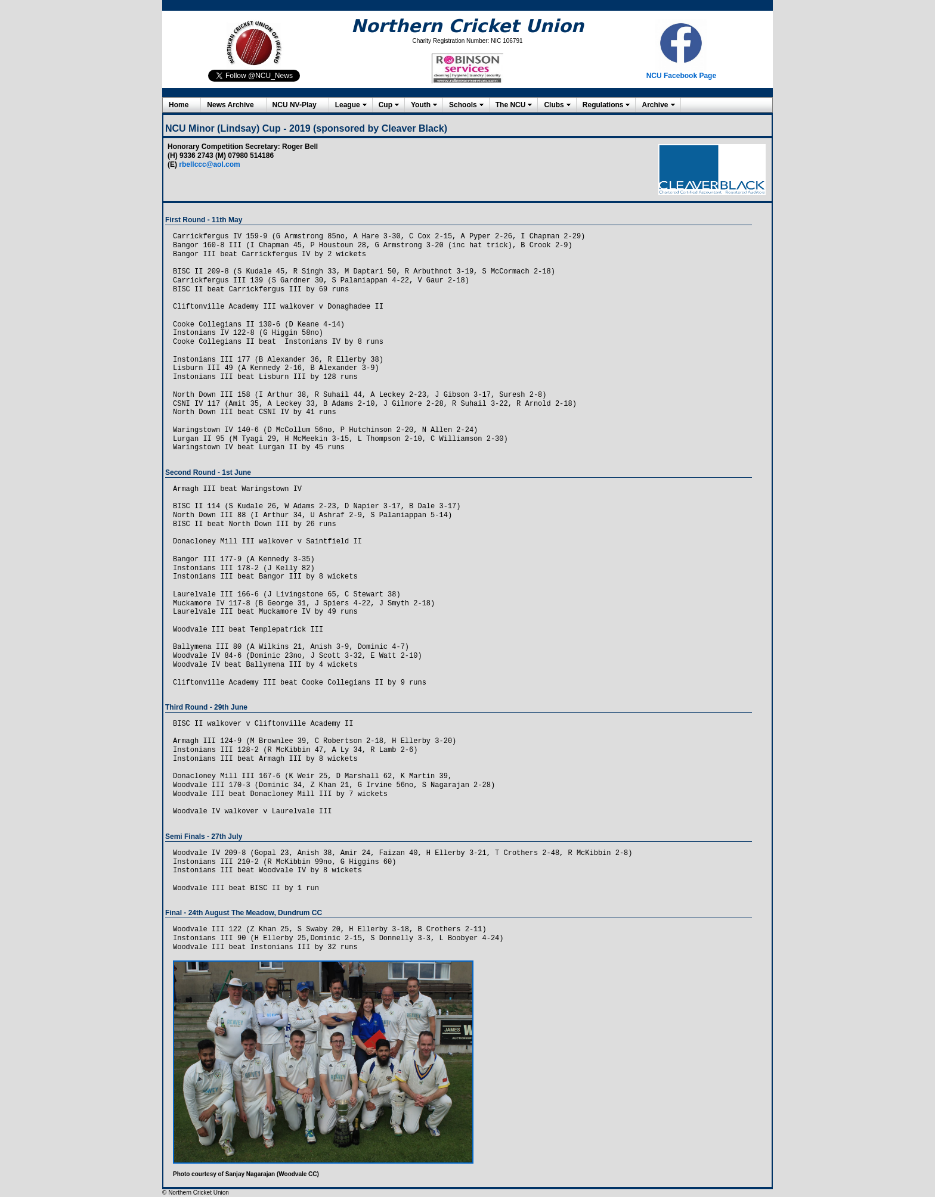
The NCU (511, 105)
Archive (655, 105)
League (347, 105)
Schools (463, 105)
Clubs (554, 105)
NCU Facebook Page (681, 75)
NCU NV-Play (295, 105)
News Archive (230, 105)
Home (178, 105)
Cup (385, 105)
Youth (421, 105)
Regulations (603, 105)
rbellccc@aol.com (209, 164)
